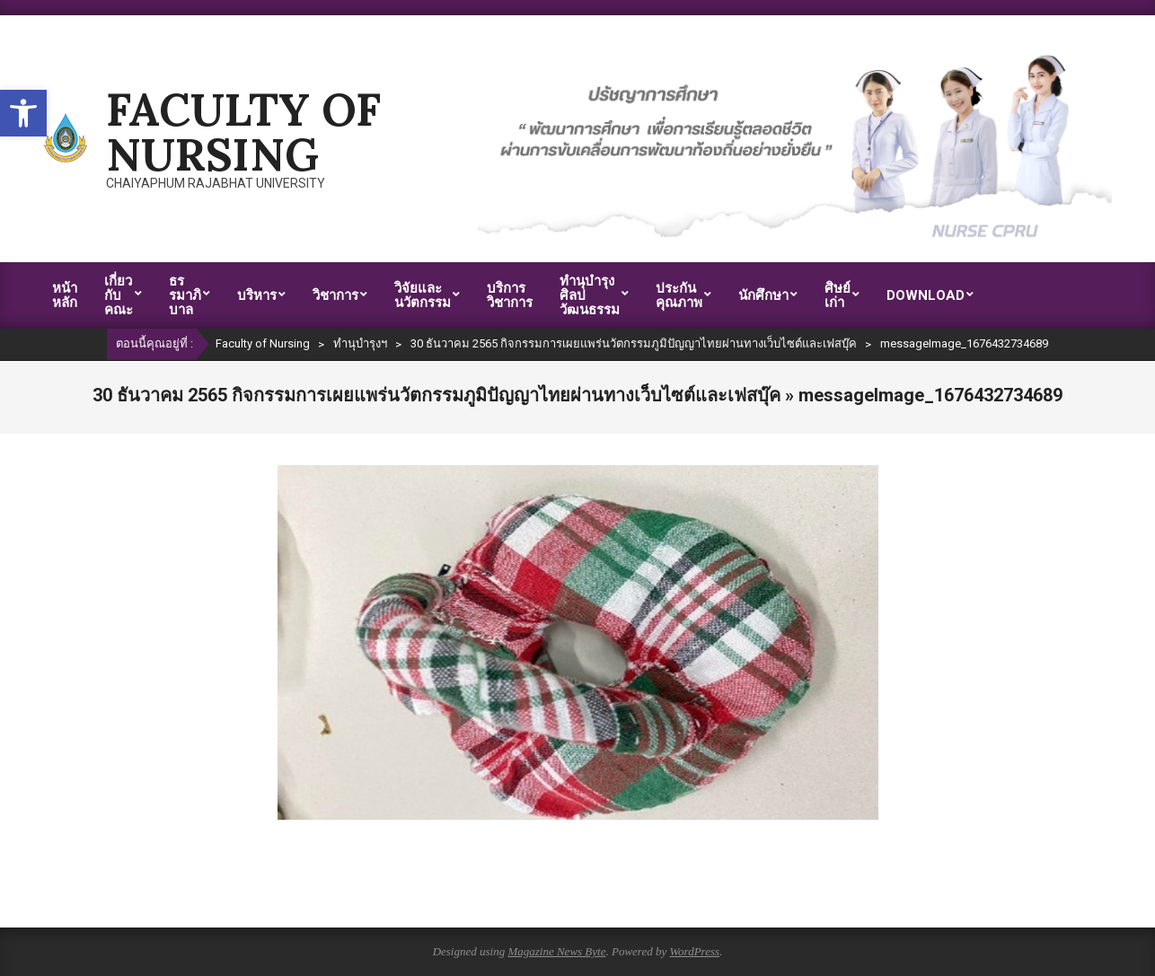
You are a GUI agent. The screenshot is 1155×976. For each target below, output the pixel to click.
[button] (23, 113)
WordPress (694, 951)
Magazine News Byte (556, 951)
